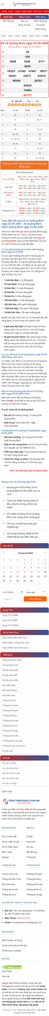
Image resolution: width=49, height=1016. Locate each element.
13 (10, 572)
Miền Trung (24, 17)
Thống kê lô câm (10, 720)
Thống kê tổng (9, 715)
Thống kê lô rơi (9, 725)
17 (38, 572)
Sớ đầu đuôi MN (10, 680)
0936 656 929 (23, 918)
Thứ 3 (10, 36)
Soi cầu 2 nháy (9, 763)
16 (31, 572)
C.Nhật (45, 36)
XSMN (17, 11)
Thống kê (7, 654)
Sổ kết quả (7, 750)
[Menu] (2, 4)
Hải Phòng (8, 21)
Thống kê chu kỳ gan (12, 740)
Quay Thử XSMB (10, 615)
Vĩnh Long (40, 29)
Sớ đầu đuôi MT (10, 675)
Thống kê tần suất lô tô (13, 745)
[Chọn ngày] (13, 592)
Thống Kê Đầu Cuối (11, 660)
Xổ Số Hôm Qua (10, 632)
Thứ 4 (17, 36)
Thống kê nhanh (10, 705)
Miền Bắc (8, 17)
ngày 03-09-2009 (32, 46)
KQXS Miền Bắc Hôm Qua (14, 637)
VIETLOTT (37, 11)
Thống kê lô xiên (10, 735)
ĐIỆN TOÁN (27, 11)
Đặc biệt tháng (9, 690)
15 (24, 572)
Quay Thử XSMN (10, 625)
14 (17, 572)
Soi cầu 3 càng (9, 783)
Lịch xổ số (8, 545)
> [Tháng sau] (45, 552)
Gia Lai (24, 21)
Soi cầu (6, 758)
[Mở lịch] (22, 592)
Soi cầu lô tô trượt (11, 773)
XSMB (4, 11)
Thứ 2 (3, 36)
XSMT (10, 11)
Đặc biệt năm (8, 695)
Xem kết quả (35, 599)
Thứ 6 (31, 36)
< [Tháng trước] (4, 552)
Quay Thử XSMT (10, 620)
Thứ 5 (24, 36)
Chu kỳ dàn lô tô (10, 665)
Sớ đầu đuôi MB (10, 670)
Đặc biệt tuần (8, 685)
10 (38, 567)
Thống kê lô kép (10, 730)
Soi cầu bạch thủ (10, 778)
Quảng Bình (14, 46)
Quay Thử (8, 610)
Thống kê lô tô (9, 700)
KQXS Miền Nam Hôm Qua (15, 647)
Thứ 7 (38, 36)
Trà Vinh (40, 25)
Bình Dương (40, 21)
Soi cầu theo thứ (10, 768)
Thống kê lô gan (10, 710)
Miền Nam (41, 17)
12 (3, 572)
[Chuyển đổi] (4, 487)
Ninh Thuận (24, 25)
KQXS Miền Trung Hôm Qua (15, 642)
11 (45, 567)
